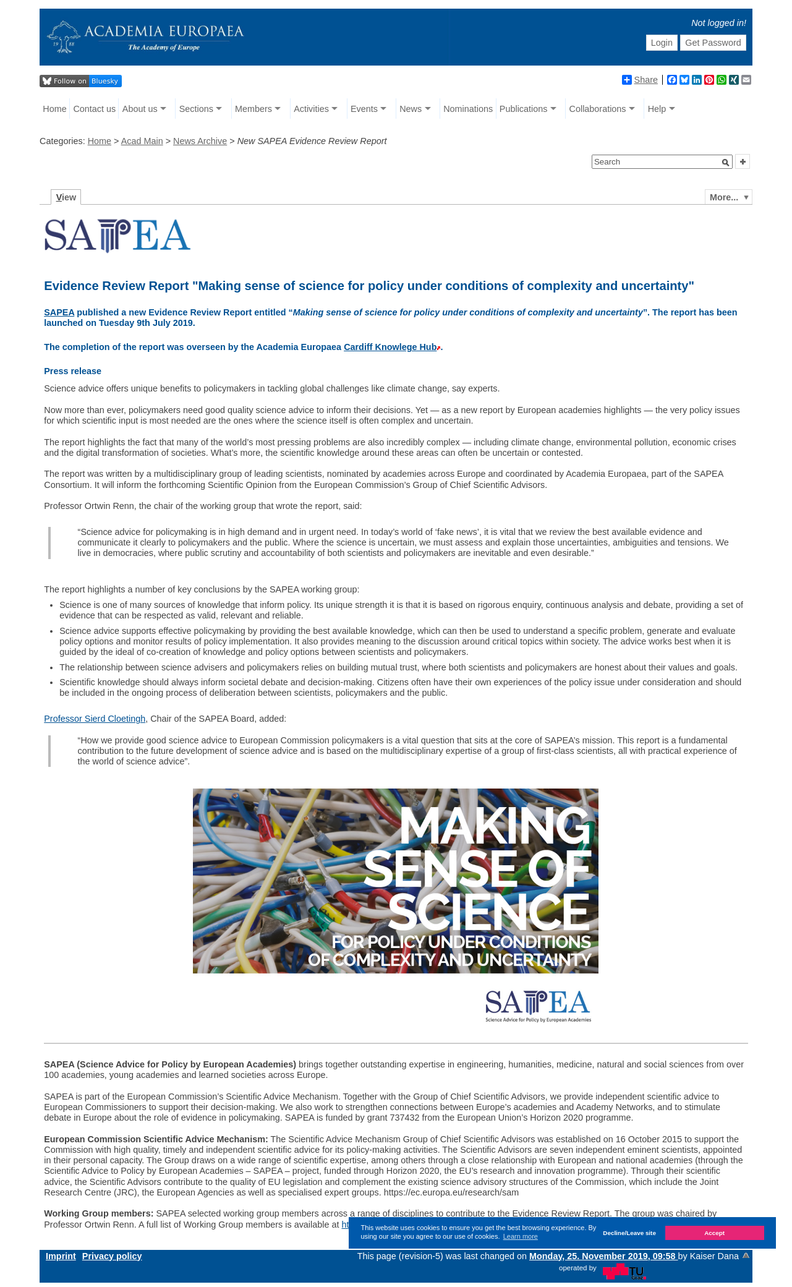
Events (364, 109)
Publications (524, 109)
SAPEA (59, 312)
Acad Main (142, 141)
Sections (196, 109)
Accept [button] (714, 1232)
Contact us (94, 109)
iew (66, 197)
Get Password (713, 43)
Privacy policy (112, 1256)
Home (54, 109)
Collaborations (597, 109)
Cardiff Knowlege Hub (390, 347)
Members (253, 109)
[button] (726, 163)
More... (724, 197)
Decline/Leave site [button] (629, 1232)
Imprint (61, 1256)
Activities (311, 109)
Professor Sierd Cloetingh (94, 719)
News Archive (200, 141)
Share (640, 80)
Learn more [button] (520, 1236)
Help (657, 109)
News (410, 109)
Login (662, 43)
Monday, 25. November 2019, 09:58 (603, 1256)
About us (140, 109)
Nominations (468, 109)
